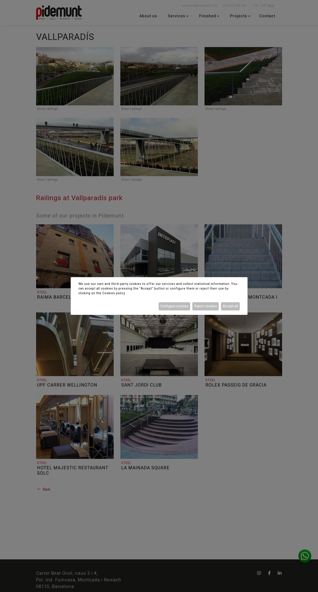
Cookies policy (113, 293)
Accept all (230, 306)
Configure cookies (174, 306)
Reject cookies (205, 306)
